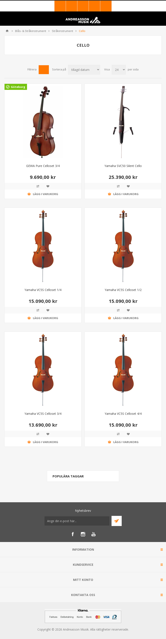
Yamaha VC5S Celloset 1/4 (42, 290)
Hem (7, 30)
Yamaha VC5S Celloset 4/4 (123, 414)
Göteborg (18, 87)
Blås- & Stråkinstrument (30, 31)
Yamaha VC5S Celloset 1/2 (123, 290)
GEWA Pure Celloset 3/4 (43, 166)
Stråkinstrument (62, 31)
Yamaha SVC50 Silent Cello (123, 166)
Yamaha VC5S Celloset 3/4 (42, 414)
